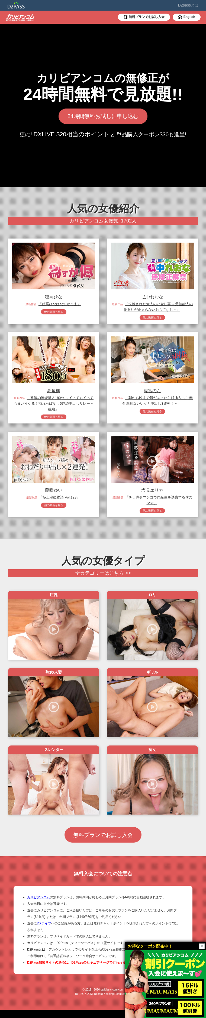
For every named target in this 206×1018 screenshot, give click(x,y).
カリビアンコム (38, 905)
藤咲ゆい (53, 492)
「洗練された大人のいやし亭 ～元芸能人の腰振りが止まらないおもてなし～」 (158, 307)
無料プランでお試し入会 (103, 841)
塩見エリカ (152, 492)
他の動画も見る (53, 312)
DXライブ (44, 931)
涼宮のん (152, 391)
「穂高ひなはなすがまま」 (59, 304)
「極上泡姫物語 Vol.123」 (59, 500)
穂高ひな (53, 297)
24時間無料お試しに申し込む (103, 116)
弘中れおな (152, 297)
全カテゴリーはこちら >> (103, 577)
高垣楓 (53, 391)
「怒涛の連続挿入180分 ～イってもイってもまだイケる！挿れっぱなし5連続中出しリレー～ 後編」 (54, 405)
